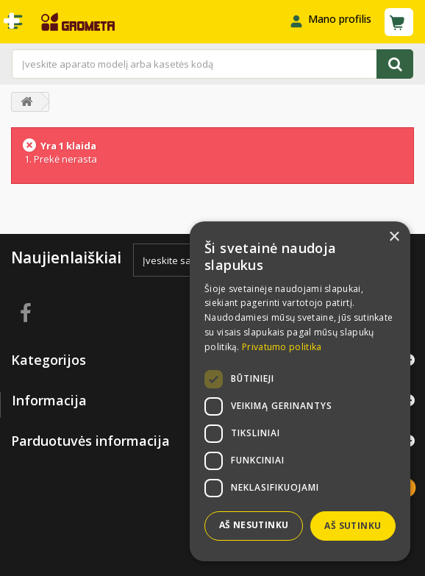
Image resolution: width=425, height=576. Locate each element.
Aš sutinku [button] (352, 525)
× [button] (393, 237)
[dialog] (300, 391)
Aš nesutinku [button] (254, 525)
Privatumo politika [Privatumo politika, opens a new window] (281, 347)
